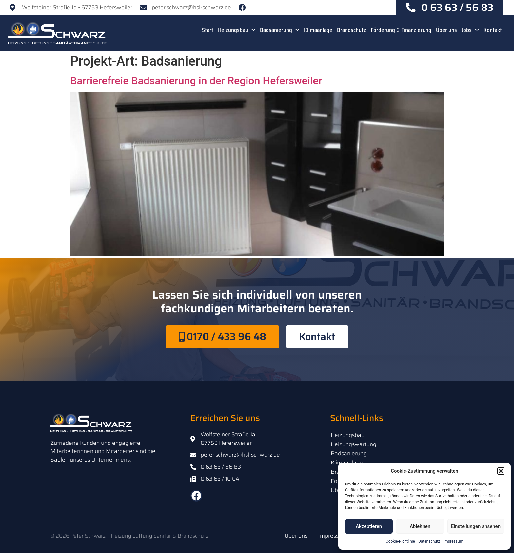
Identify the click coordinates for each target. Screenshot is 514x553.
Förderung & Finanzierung (401, 30)
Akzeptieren (369, 526)
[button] (501, 471)
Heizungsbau (236, 29)
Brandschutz (351, 30)
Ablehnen (420, 526)
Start (207, 30)
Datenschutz (429, 541)
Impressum (453, 541)
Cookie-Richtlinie (400, 541)
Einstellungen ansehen (476, 526)
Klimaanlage (318, 30)
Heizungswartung (353, 444)
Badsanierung (279, 29)
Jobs (470, 29)
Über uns (446, 30)
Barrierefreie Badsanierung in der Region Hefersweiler (196, 80)
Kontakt (493, 30)
